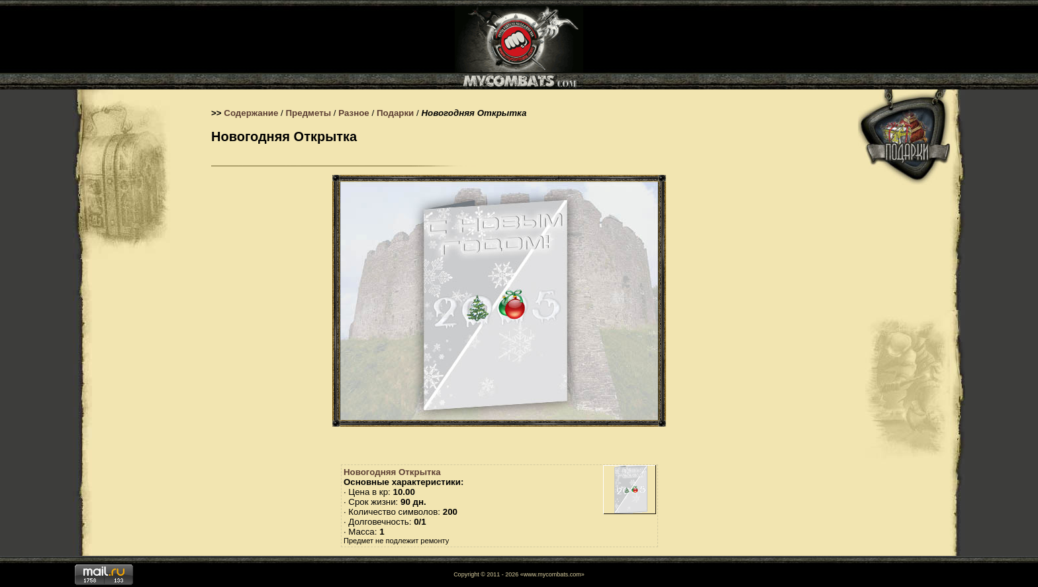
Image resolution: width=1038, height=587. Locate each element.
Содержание (251, 113)
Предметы (309, 113)
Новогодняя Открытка (392, 472)
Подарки (395, 113)
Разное (353, 113)
